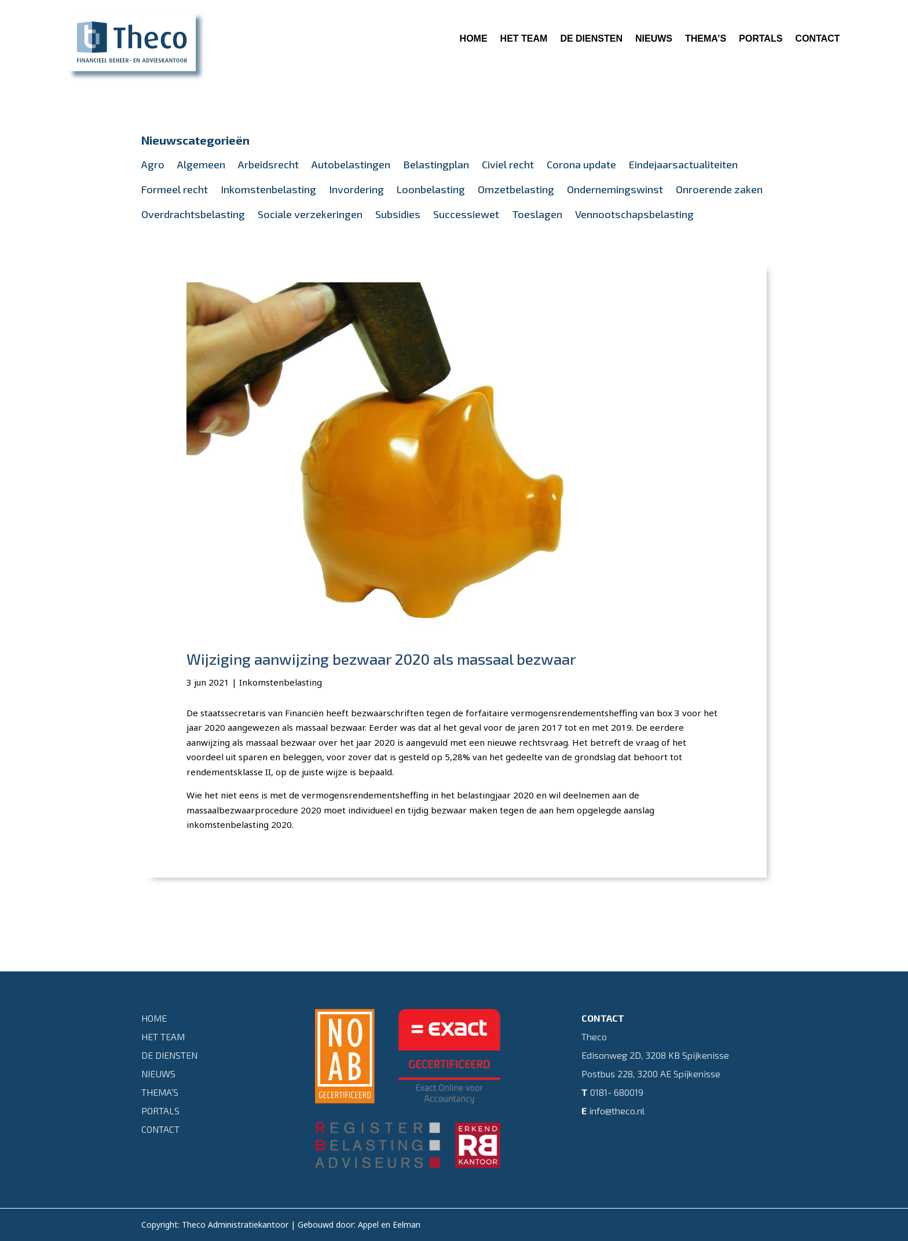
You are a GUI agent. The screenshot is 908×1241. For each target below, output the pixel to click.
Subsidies (397, 214)
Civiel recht (508, 164)
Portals (760, 38)
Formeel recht (174, 189)
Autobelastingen (351, 164)
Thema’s (705, 38)
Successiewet (466, 214)
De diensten (591, 38)
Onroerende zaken (719, 189)
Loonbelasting (431, 189)
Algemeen (201, 164)
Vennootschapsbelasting (634, 214)
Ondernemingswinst (615, 189)
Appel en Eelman (389, 1224)
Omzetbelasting (516, 189)
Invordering (356, 189)
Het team (524, 38)
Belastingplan (436, 164)
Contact (817, 38)
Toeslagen (537, 214)
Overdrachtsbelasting (193, 214)
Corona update (581, 164)
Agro (152, 164)
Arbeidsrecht (268, 164)
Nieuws (653, 38)
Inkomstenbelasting (268, 189)
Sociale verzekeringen (310, 214)
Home (474, 38)
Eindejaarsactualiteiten (683, 164)
